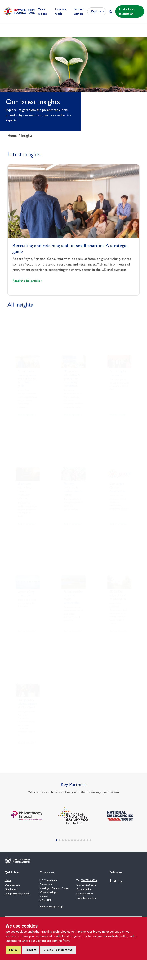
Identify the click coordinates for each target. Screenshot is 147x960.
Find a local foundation (126, 11)
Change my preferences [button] (58, 949)
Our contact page (86, 884)
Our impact (11, 889)
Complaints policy (86, 897)
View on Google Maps (51, 906)
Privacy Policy (83, 889)
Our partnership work (17, 893)
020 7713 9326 (89, 880)
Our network (12, 884)
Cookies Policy (84, 893)
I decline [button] (30, 949)
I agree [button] (13, 949)
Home (12, 136)
